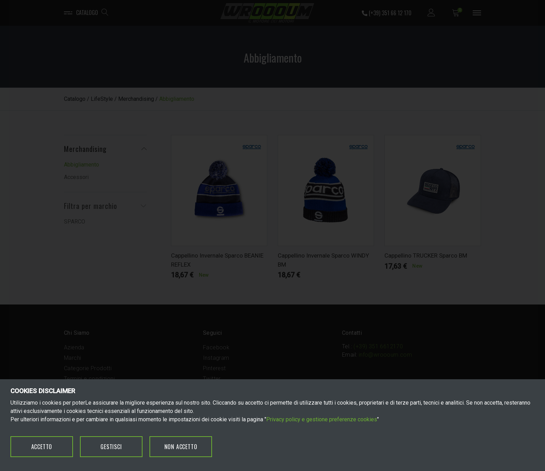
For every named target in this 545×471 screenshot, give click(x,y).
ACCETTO (41, 446)
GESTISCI (111, 446)
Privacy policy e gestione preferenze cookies (321, 419)
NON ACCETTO (180, 446)
